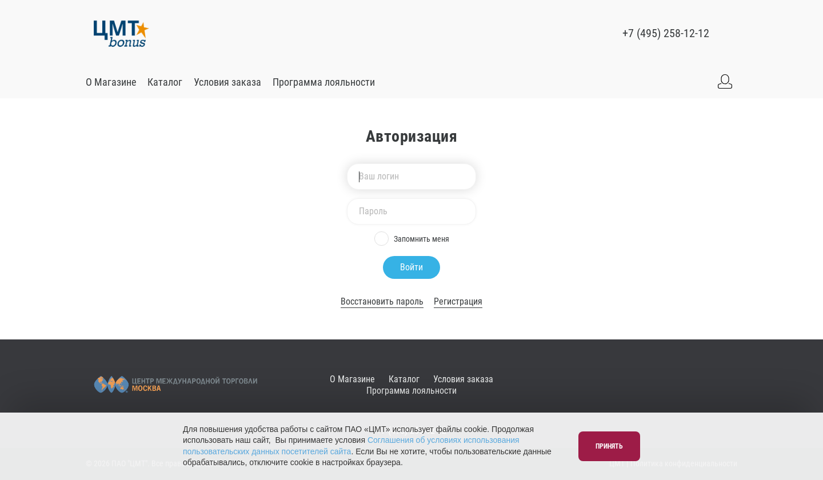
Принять (609, 446)
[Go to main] (121, 33)
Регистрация (458, 301)
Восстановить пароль (382, 301)
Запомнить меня (411, 239)
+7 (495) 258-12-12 (665, 33)
